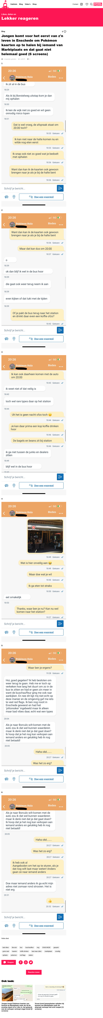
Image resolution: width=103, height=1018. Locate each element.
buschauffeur (29, 947)
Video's (28, 4)
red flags (22, 955)
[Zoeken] (91, 4)
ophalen (5, 955)
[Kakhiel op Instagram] (81, 4)
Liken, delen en (8, 14)
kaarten (14, 951)
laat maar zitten (36, 951)
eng (38, 947)
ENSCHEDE (46, 947)
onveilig (57, 951)
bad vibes (6, 947)
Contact (75, 4)
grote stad (6, 951)
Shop (35, 4)
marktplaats (48, 951)
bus (21, 947)
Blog (21, 4)
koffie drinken (24, 951)
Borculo (14, 947)
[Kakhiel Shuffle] (98, 4)
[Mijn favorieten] (87, 4)
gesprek (56, 947)
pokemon (14, 955)
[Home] (5, 4)
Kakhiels (14, 4)
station (31, 955)
